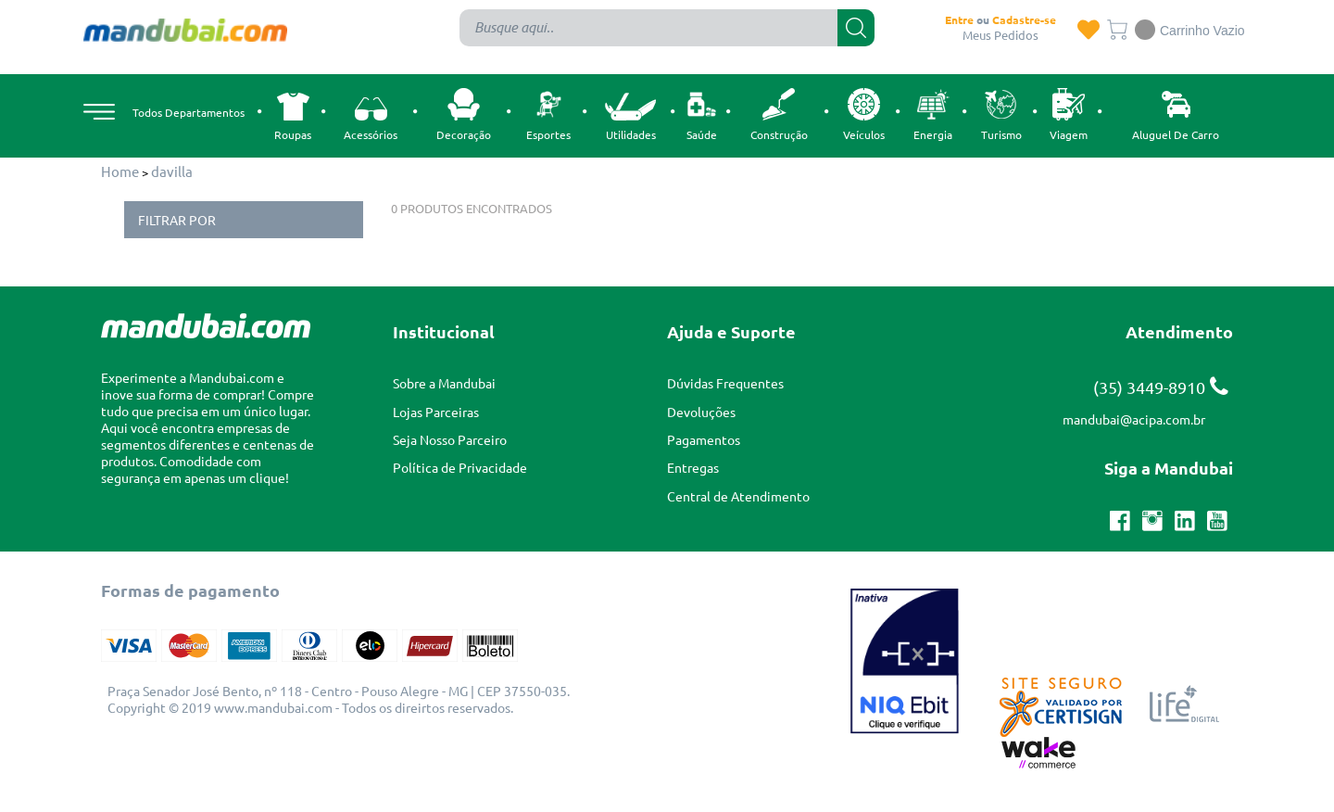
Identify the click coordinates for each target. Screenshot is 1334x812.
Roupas (292, 115)
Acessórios (370, 117)
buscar (856, 27)
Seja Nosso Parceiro (450, 439)
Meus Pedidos (1000, 35)
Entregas (693, 467)
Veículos (864, 112)
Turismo (1001, 112)
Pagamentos (703, 439)
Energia (932, 112)
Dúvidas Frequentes (725, 382)
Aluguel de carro (1175, 112)
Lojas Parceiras (436, 411)
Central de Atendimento (738, 496)
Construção (779, 112)
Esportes (548, 112)
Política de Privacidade (460, 467)
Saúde (702, 112)
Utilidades (630, 114)
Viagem (1069, 112)
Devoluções (701, 411)
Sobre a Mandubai (444, 382)
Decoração (463, 112)
